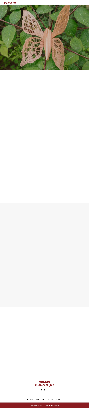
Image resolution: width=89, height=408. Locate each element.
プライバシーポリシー (55, 400)
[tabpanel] (44, 35)
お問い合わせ (40, 400)
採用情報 (30, 400)
